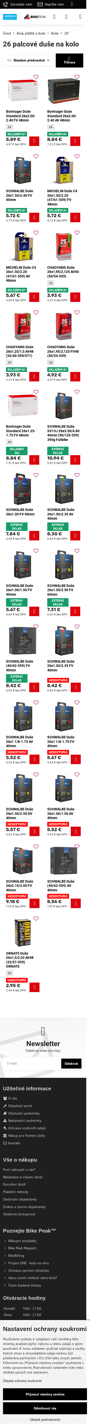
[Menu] (80, 17)
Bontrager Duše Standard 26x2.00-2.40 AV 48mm (62, 115)
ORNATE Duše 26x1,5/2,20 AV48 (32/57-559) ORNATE (20, 960)
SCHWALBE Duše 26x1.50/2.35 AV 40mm (60, 514)
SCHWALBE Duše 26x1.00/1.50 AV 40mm (60, 813)
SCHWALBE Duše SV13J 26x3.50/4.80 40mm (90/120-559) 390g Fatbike (63, 433)
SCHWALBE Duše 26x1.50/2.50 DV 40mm (19, 813)
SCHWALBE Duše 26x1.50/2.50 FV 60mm (60, 590)
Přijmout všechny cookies (45, 1394)
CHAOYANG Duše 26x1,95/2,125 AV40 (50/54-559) (63, 271)
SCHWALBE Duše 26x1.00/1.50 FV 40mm (19, 590)
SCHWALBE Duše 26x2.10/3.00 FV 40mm (19, 885)
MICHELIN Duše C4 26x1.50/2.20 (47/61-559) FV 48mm (62, 197)
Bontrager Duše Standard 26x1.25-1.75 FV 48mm (21, 430)
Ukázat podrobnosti (45, 1419)
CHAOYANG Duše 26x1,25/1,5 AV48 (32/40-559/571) (20, 351)
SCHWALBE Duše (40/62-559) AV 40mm (60, 885)
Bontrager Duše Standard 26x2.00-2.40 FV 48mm (21, 115)
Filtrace (69, 60)
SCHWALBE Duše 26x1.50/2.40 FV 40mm (19, 195)
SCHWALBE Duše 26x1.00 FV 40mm (20, 512)
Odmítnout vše (45, 1408)
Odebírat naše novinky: (43, 1050)
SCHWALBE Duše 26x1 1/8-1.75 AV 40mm (19, 741)
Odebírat (71, 1063)
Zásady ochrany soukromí (22, 1381)
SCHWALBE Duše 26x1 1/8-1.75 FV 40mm (60, 741)
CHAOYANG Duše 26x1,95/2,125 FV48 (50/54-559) (63, 351)
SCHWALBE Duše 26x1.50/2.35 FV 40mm (60, 665)
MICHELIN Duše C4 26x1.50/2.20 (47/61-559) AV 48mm (21, 274)
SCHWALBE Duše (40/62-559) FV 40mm (19, 665)
